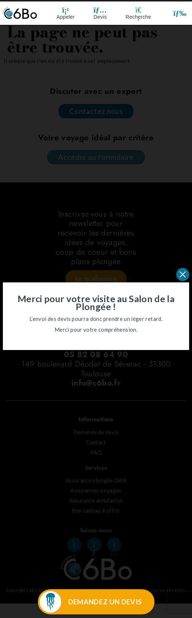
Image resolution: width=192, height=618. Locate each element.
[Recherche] (138, 10)
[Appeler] (65, 10)
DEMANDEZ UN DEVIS (105, 601)
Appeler (66, 17)
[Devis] (100, 10)
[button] (180, 13)
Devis (100, 17)
